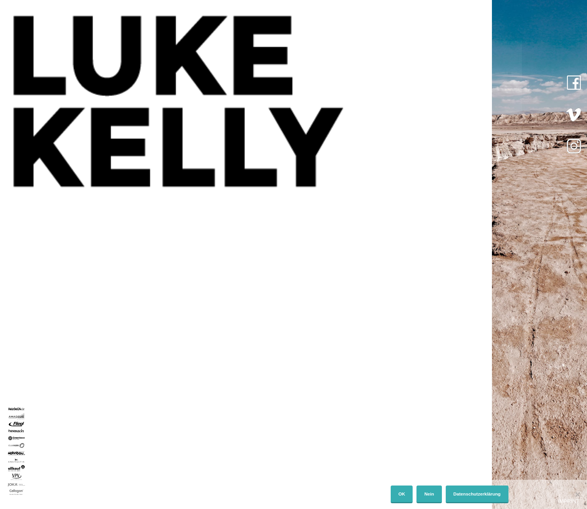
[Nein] (577, 494)
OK (401, 493)
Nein (429, 493)
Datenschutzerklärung (477, 493)
